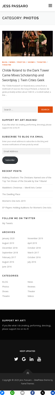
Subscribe (10, 160)
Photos (21, 62)
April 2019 (32, 243)
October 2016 (34, 257)
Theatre (6, 65)
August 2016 (8, 261)
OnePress (38, 380)
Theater (41, 62)
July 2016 (32, 261)
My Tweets (7, 223)
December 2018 (9, 247)
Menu (50, 5)
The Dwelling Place (11, 194)
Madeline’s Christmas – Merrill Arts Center (22, 187)
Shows (31, 62)
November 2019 (35, 238)
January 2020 (8, 238)
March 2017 (33, 252)
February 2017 (9, 257)
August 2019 (8, 243)
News (12, 62)
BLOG (4, 62)
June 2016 (7, 266)
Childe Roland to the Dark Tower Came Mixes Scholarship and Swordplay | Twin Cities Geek (25, 75)
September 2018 (10, 252)
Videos (31, 296)
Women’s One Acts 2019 (14, 200)
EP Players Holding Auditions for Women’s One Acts (26, 207)
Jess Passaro (15, 6)
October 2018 (34, 247)
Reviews (31, 286)
